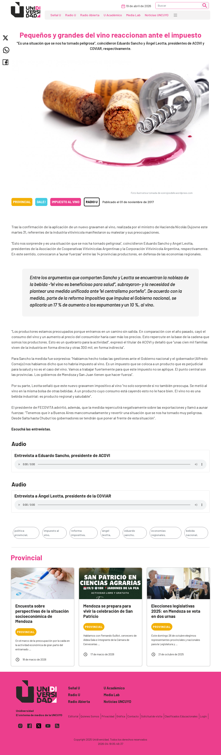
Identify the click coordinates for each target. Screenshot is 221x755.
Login (203, 716)
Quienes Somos (90, 716)
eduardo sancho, (129, 533)
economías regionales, (158, 533)
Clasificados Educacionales (181, 716)
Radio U (70, 15)
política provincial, (21, 533)
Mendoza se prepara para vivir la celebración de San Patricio (108, 611)
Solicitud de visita (151, 716)
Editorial (73, 716)
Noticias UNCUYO (156, 15)
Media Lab (133, 15)
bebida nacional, (192, 533)
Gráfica (121, 716)
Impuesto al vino (65, 202)
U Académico (113, 15)
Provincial (22, 202)
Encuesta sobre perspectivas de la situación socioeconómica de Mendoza (42, 613)
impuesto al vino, (51, 533)
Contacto (133, 716)
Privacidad (108, 716)
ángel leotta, (106, 533)
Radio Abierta (89, 15)
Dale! (41, 202)
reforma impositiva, (78, 533)
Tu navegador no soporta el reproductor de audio (110, 464)
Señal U (55, 15)
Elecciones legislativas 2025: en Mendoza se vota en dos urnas (175, 611)
